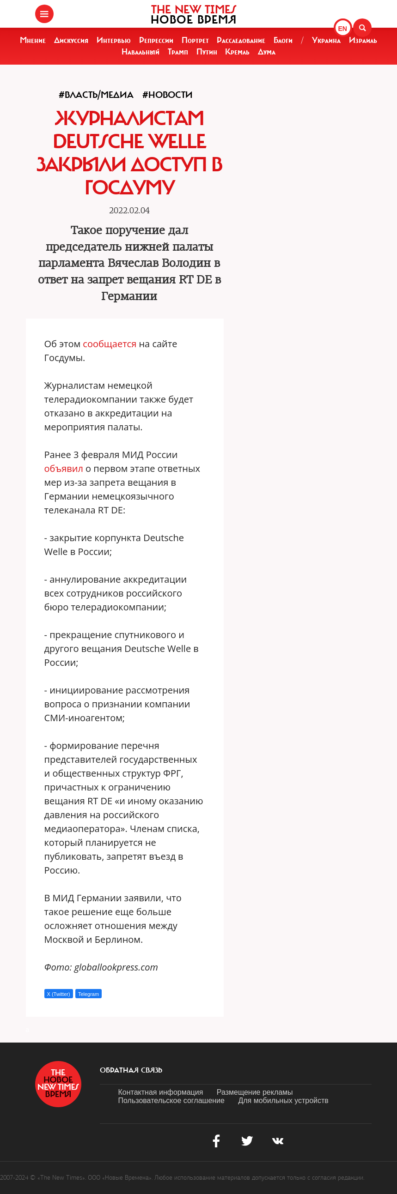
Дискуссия (71, 40)
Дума (266, 52)
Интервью (114, 40)
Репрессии (156, 40)
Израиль (363, 40)
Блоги (283, 40)
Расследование (241, 40)
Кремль (237, 52)
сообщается (109, 344)
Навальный (140, 52)
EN (342, 28)
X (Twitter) (58, 994)
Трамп (178, 52)
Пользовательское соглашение (171, 1100)
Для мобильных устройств (283, 1100)
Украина (326, 40)
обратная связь (131, 1070)
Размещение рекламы (255, 1092)
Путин (206, 52)
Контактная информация (160, 1092)
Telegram (88, 994)
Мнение (33, 40)
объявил (63, 468)
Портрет (195, 40)
